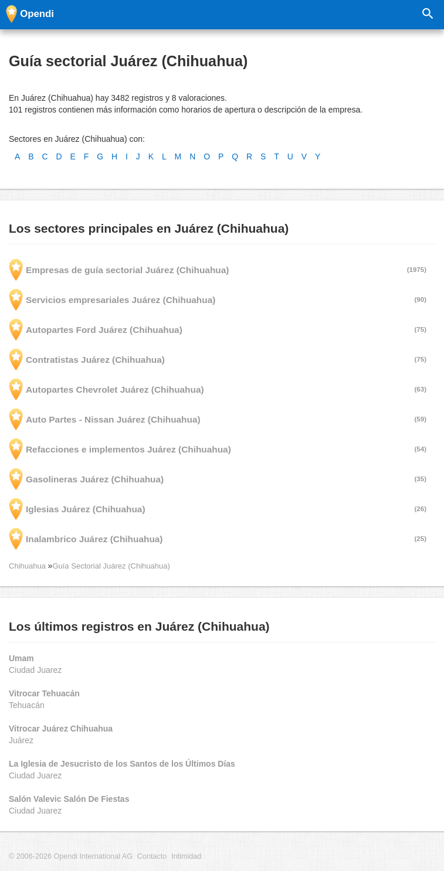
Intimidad (186, 856)
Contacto (152, 856)
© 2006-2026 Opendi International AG (71, 856)
